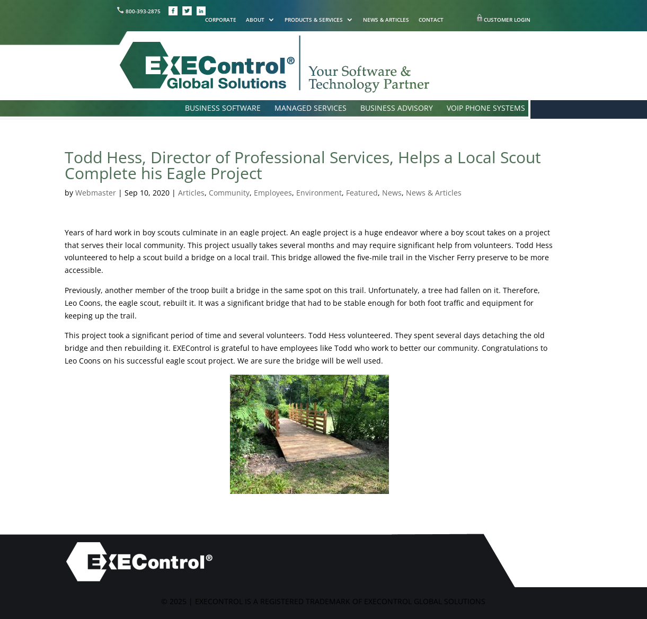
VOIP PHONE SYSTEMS (486, 108)
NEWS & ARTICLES (386, 20)
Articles (191, 193)
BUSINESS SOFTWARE (223, 108)
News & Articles (434, 193)
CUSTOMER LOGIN (507, 19)
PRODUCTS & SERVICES (314, 20)
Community (229, 193)
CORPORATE (220, 20)
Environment (319, 193)
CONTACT (431, 20)
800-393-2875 (139, 11)
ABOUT (255, 20)
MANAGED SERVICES (310, 108)
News (392, 193)
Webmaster (95, 193)
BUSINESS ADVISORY (396, 108)
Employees (273, 193)
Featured (362, 193)
